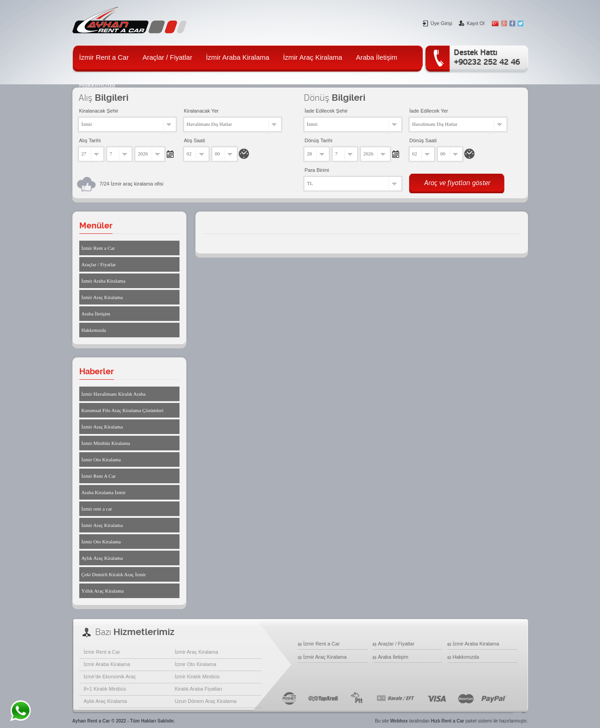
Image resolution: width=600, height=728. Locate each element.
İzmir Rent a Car (104, 57)
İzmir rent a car (97, 508)
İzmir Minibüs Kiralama (106, 443)
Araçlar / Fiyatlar (167, 57)
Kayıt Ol (471, 23)
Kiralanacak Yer (201, 111)
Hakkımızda (94, 330)
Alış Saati (194, 140)
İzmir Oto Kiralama (101, 459)
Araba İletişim (376, 57)
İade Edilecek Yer (429, 111)
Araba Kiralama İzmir (104, 492)
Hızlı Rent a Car (447, 720)
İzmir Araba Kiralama (237, 57)
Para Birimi (317, 170)
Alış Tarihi (90, 140)
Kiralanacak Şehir (98, 111)
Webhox (399, 720)
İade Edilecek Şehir (326, 111)
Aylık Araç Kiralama (102, 558)
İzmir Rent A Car (99, 476)
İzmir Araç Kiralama (312, 57)
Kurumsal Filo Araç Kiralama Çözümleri (123, 410)
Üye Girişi (437, 23)
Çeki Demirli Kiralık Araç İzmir (114, 574)
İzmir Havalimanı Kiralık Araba (114, 394)
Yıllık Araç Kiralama (103, 591)
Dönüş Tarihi (319, 140)
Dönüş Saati (423, 140)
